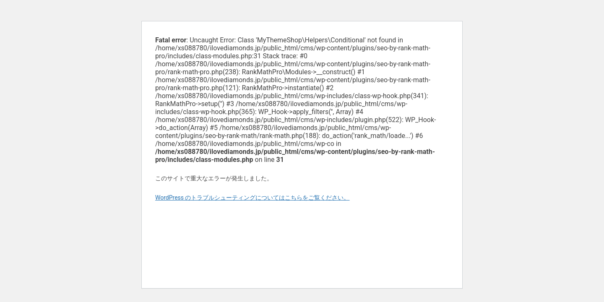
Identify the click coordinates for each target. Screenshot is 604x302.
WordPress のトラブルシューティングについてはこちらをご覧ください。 (252, 197)
